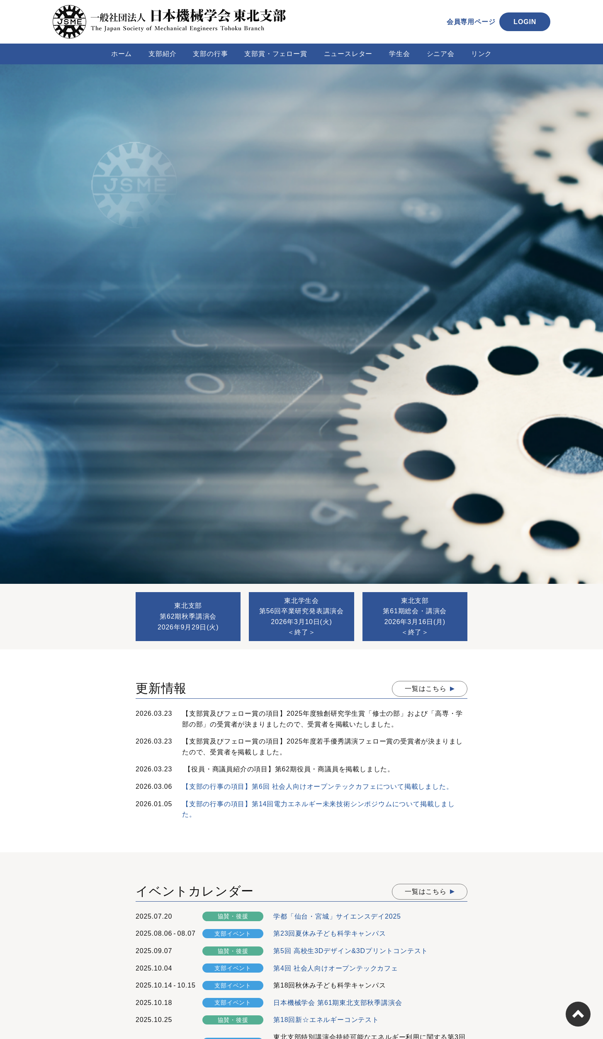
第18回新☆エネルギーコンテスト (326, 1019)
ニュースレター (348, 53)
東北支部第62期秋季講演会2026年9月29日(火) (188, 616)
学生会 (399, 53)
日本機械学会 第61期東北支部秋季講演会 (337, 1002)
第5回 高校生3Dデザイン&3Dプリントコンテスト (350, 950)
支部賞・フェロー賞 (275, 53)
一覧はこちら (426, 688)
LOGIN (524, 21)
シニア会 (441, 53)
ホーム (121, 53)
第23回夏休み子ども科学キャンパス (329, 933)
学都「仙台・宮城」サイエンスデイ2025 (337, 916)
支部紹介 (162, 53)
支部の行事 (210, 53)
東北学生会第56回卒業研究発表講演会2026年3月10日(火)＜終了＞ (301, 616)
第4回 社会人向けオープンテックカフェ (335, 968)
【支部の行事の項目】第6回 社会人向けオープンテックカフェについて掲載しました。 (317, 786)
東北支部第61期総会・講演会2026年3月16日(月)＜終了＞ (415, 616)
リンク (481, 53)
